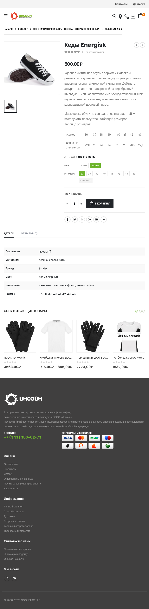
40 (104, 173)
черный (95, 165)
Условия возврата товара (18, 526)
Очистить (86, 180)
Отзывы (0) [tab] (29, 233)
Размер (69, 173)
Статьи (8, 474)
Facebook (67, 219)
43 (126, 173)
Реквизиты (10, 469)
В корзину (101, 203)
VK (14, 578)
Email (96, 219)
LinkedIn (82, 219)
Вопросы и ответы (14, 521)
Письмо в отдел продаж (17, 549)
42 (119, 173)
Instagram (7, 578)
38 (89, 173)
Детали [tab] (9, 233)
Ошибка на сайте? (14, 559)
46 (134, 173)
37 (82, 173)
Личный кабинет (13, 507)
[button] (137, 311)
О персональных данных (18, 479)
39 (96, 173)
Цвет (67, 165)
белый (84, 165)
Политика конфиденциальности (22, 484)
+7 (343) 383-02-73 (22, 437)
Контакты (121, 4)
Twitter (75, 219)
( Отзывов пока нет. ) (94, 52)
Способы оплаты (13, 511)
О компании (11, 464)
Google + (89, 219)
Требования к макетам (17, 531)
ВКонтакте (103, 219)
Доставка (139, 4)
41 (112, 173)
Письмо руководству (16, 554)
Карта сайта (11, 489)
